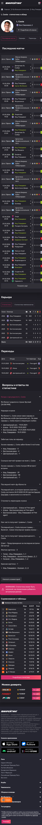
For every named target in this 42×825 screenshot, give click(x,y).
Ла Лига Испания (7, 768)
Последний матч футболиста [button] (13, 484)
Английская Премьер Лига (10, 765)
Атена (5, 427)
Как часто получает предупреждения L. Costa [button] (18, 537)
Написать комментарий (11, 579)
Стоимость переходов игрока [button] (14, 501)
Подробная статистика (21, 677)
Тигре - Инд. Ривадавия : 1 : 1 (14, 554)
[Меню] (2, 3)
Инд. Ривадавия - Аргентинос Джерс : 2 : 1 (20, 556)
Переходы (32, 38)
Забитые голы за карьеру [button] (12, 439)
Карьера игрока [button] (8, 410)
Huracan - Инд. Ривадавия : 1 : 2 (15, 559)
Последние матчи (8, 38)
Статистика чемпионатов (24, 305)
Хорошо (6, 821)
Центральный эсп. (10, 425)
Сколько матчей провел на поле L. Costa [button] (18, 460)
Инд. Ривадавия (9, 432)
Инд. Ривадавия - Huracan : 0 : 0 (16, 568)
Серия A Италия (6, 763)
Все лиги (4, 778)
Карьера (22, 38)
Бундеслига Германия (8, 770)
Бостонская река (10, 430)
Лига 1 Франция (6, 773)
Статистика (6, 305)
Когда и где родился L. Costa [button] (13, 397)
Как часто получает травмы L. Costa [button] (16, 522)
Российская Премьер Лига (10, 775)
